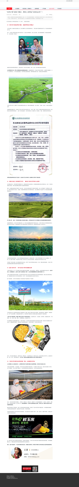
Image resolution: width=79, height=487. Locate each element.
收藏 (51, 14)
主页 (9, 8)
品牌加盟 (37, 8)
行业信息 (59, 8)
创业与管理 (51, 8)
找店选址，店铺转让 (27, 8)
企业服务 (17, 8)
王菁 (19, 14)
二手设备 (44, 8)
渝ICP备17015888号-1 (11, 477)
